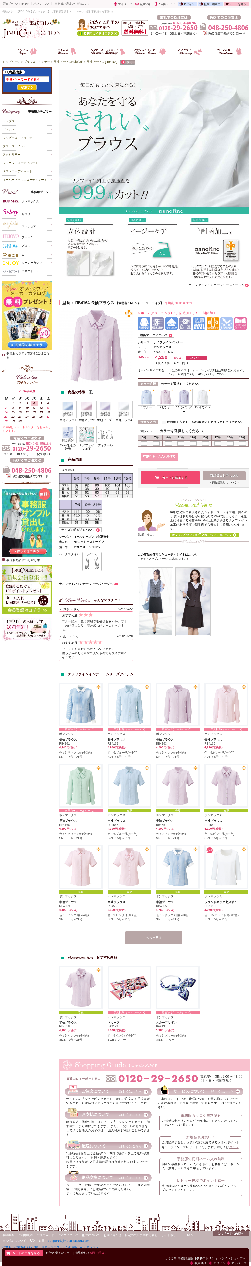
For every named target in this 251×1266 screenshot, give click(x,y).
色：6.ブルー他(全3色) (122, 752)
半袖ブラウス (116, 821)
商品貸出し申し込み (224, 475)
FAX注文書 (37, 1240)
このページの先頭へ (231, 1233)
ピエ (15, 255)
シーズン (65, 536)
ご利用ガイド (166, 4)
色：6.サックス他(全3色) (75, 752)
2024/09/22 (125, 609)
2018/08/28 (125, 636)
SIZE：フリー (117, 1039)
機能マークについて (154, 335)
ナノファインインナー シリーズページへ (86, 583)
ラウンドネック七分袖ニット (223, 902)
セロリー (18, 212)
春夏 (129, 810)
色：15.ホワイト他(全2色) (221, 915)
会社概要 (8, 1235)
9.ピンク (165, 407)
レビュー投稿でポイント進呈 (201, 1180)
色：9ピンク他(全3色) (122, 1035)
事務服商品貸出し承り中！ (24, 560)
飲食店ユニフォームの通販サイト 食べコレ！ (71, 1247)
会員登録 (145, 4)
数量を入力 (148, 422)
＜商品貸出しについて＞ (224, 482)
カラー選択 (148, 384)
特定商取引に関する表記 (141, 1235)
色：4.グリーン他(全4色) (75, 834)
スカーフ (113, 1022)
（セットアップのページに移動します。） (163, 558)
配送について (91, 1235)
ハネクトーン (21, 271)
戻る (127, 62)
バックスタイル (69, 554)
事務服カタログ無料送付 (201, 1115)
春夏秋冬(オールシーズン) (80, 729)
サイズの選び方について (78, 530)
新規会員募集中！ (201, 1137)
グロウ (16, 246)
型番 (66, 303)
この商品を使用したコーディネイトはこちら (167, 554)
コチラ (234, 1147)
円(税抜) (71, 747)
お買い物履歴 (212, 4)
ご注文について (68, 1235)
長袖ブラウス (68, 739)
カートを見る (238, 4)
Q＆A (189, 1235)
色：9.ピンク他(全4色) (171, 752)
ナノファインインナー (168, 342)
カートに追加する (175, 478)
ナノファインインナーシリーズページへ (217, 285)
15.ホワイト (203, 407)
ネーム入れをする (164, 456)
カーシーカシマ (22, 263)
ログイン (189, 4)
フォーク (18, 236)
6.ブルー (146, 407)
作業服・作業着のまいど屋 (20, 1247)
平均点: (178, 303)
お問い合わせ (112, 1235)
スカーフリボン (166, 1022)
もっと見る (154, 938)
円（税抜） (169, 351)
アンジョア (19, 225)
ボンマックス (21, 201)
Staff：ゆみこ (147, 534)
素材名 (63, 542)
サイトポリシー (171, 1235)
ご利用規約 (25, 1235)
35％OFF (196, 358)
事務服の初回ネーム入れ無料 (201, 1159)
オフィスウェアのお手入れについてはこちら (201, 534)
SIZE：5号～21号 (70, 757)
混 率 (63, 547)
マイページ (125, 4)
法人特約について (14, 1240)
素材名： (124, 303)
